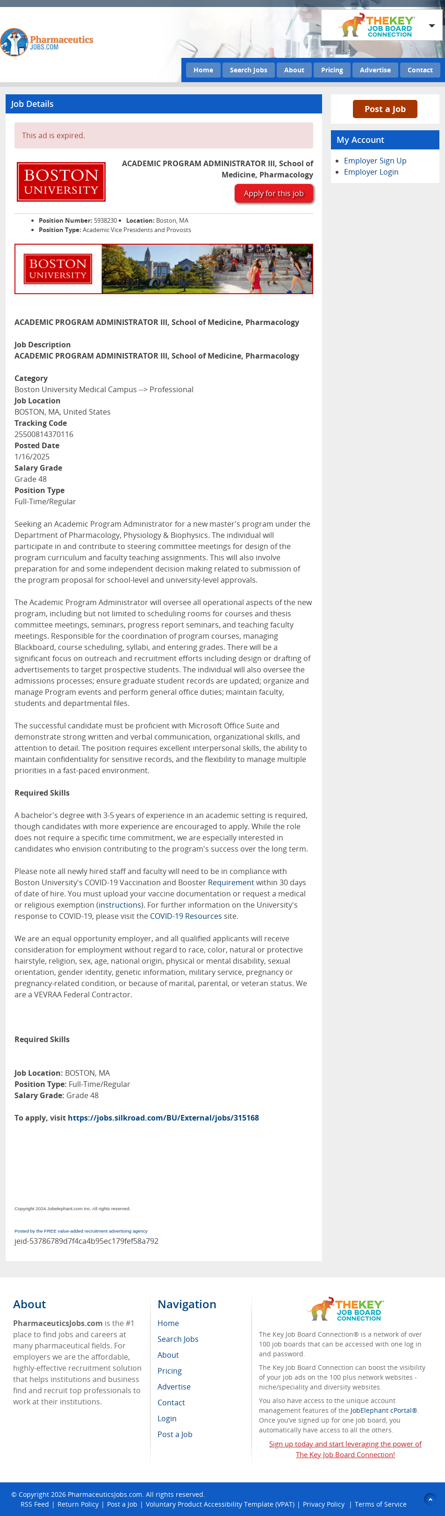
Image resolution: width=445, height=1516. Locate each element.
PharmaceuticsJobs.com (105, 1494)
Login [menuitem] (167, 1418)
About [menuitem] (168, 1355)
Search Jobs (248, 69)
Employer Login (371, 172)
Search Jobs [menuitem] (178, 1339)
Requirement (231, 882)
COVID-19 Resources (186, 916)
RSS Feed (35, 1504)
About (294, 69)
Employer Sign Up (375, 160)
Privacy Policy (324, 1504)
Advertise (375, 69)
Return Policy (78, 1504)
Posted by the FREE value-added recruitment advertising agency (81, 1231)
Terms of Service (381, 1504)
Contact (420, 69)
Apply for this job (274, 193)
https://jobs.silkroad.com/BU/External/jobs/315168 (163, 1118)
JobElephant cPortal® (384, 1410)
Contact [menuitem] (171, 1402)
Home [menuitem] (168, 1323)
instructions (120, 905)
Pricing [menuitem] (170, 1371)
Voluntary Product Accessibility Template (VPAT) (220, 1504)
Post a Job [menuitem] (175, 1434)
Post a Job (385, 108)
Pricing (332, 69)
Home (203, 69)
